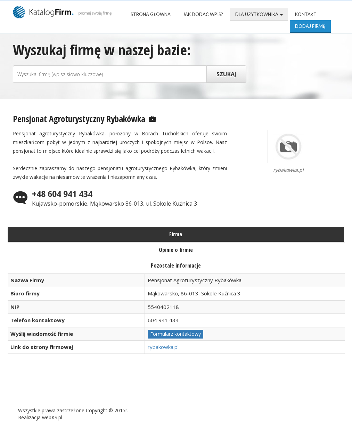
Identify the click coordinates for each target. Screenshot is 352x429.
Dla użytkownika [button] (259, 14)
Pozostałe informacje (176, 265)
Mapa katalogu (243, 387)
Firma (175, 234)
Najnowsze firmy (103, 387)
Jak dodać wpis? (203, 14)
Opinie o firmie (176, 250)
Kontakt (306, 14)
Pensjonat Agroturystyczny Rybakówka (79, 119)
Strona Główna (151, 14)
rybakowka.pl (163, 346)
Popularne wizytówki (174, 387)
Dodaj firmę (310, 26)
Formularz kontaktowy (175, 334)
